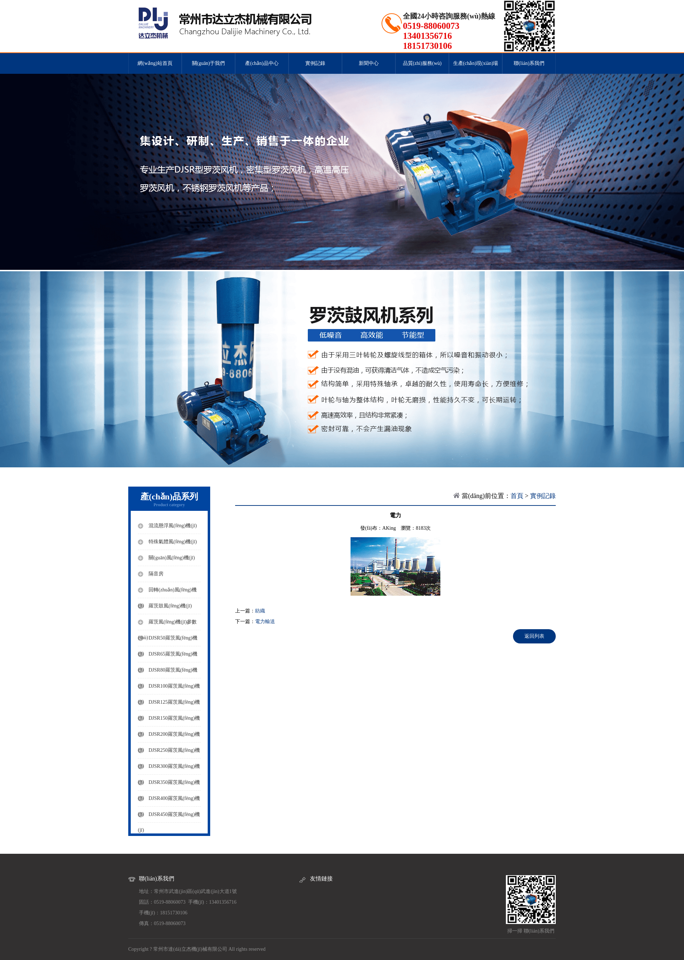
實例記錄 (315, 63)
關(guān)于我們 (208, 63)
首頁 (517, 495)
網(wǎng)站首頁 (155, 63)
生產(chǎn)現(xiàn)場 (475, 63)
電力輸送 (265, 621)
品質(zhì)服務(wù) (422, 63)
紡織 (260, 611)
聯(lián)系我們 (529, 63)
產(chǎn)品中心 (262, 63)
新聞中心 (369, 63)
